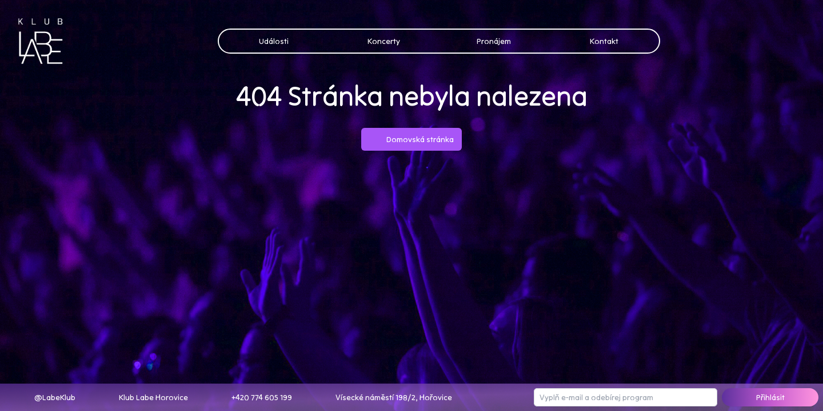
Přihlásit (770, 397)
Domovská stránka (411, 139)
